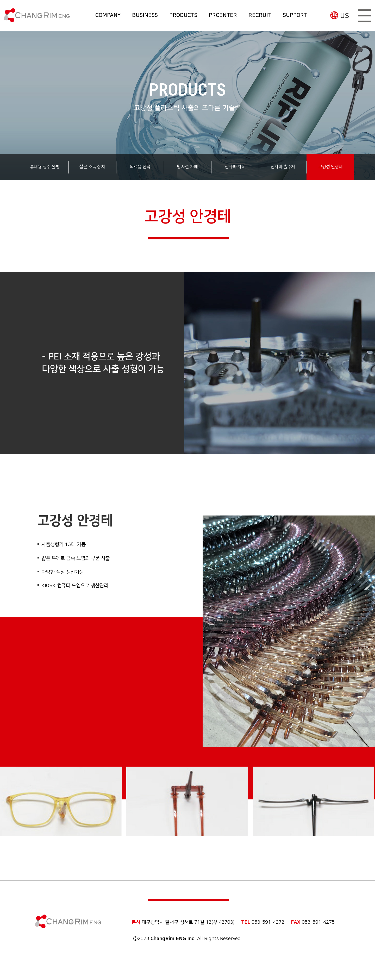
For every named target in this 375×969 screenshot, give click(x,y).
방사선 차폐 (187, 166)
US (344, 16)
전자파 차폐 (235, 166)
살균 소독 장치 (92, 166)
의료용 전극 (140, 166)
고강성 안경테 (330, 166)
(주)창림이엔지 (37, 15)
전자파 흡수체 (283, 166)
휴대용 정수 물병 (44, 166)
